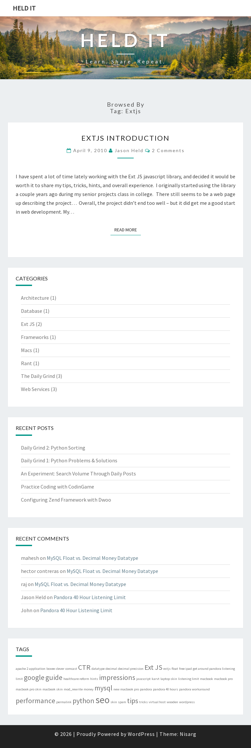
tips (132, 700)
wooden (172, 702)
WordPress (141, 734)
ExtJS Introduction (125, 138)
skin (113, 702)
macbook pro (223, 679)
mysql (103, 687)
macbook (206, 679)
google (34, 677)
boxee (50, 669)
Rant (26, 363)
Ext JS (28, 324)
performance (35, 700)
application (37, 669)
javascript (143, 679)
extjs (167, 669)
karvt (155, 679)
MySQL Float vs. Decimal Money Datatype (92, 558)
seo (102, 700)
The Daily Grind (38, 376)
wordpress (187, 702)
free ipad (185, 669)
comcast (71, 669)
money (88, 689)
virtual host (157, 702)
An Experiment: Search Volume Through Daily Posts (78, 473)
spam (122, 702)
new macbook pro (126, 689)
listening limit (188, 679)
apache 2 (22, 669)
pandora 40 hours (165, 689)
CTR (84, 667)
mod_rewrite (73, 689)
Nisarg (188, 734)
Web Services (35, 389)
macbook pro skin (29, 689)
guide (53, 677)
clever (60, 669)
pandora (146, 689)
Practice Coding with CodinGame (57, 486)
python (83, 700)
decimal (111, 669)
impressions (117, 677)
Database (31, 311)
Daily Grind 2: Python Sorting (53, 447)
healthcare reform (76, 679)
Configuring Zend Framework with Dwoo (66, 499)
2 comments (168, 150)
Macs (26, 350)
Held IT (24, 8)
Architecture (35, 297)
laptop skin (168, 679)
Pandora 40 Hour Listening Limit (90, 597)
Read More (127, 229)
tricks (143, 702)
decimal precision (130, 669)
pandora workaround (194, 689)
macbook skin (52, 689)
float (175, 669)
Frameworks (35, 337)
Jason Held (129, 150)
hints (94, 679)
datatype (98, 669)
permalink (64, 702)
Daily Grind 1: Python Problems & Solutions (69, 460)
